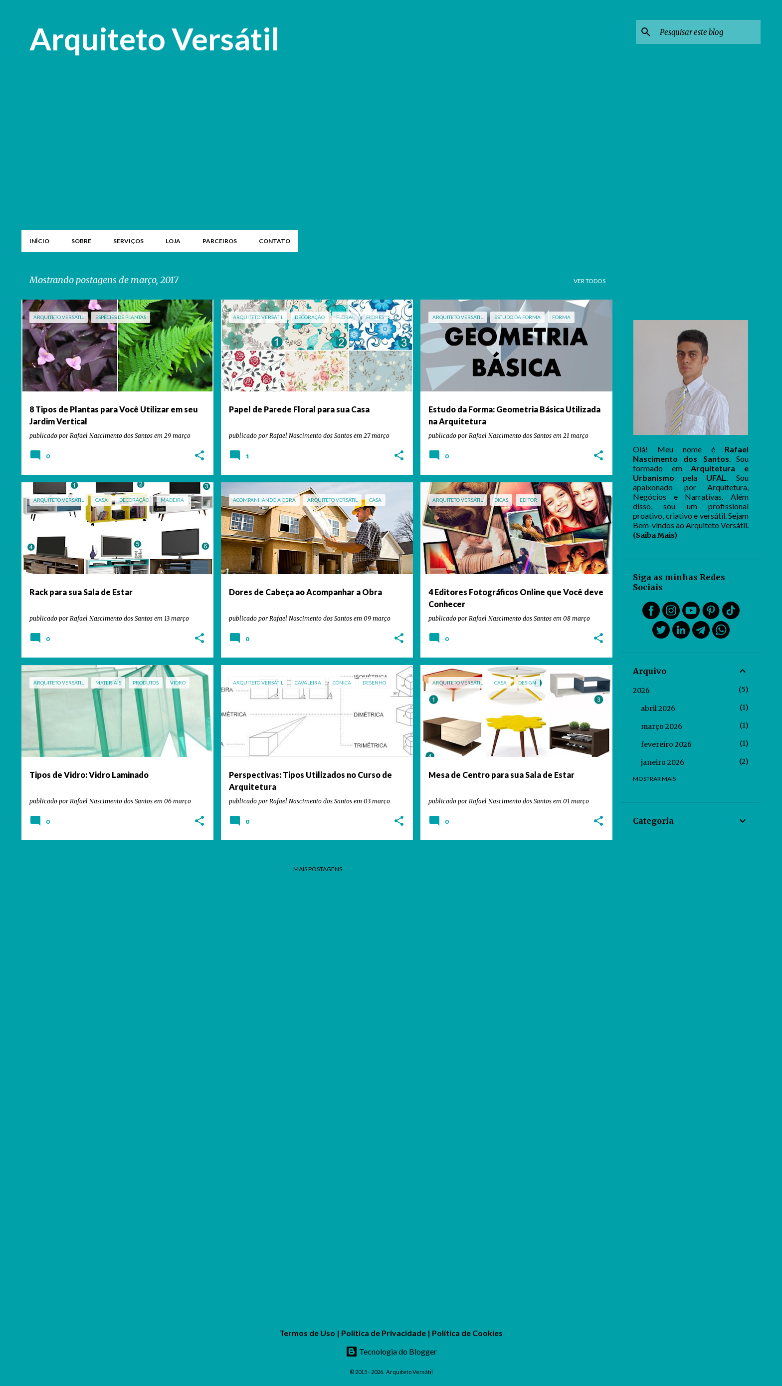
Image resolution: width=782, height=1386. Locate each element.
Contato (274, 241)
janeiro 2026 (662, 762)
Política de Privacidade (383, 1333)
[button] (199, 456)
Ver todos (589, 281)
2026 (641, 690)
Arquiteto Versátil (154, 38)
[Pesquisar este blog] (708, 32)
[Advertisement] (317, 151)
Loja (173, 241)
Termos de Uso (307, 1333)
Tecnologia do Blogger (391, 1351)
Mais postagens (317, 869)
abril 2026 (658, 708)
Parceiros (219, 241)
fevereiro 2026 (666, 744)
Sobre (81, 241)
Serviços (128, 241)
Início (39, 241)
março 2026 (661, 726)
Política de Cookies (467, 1333)
